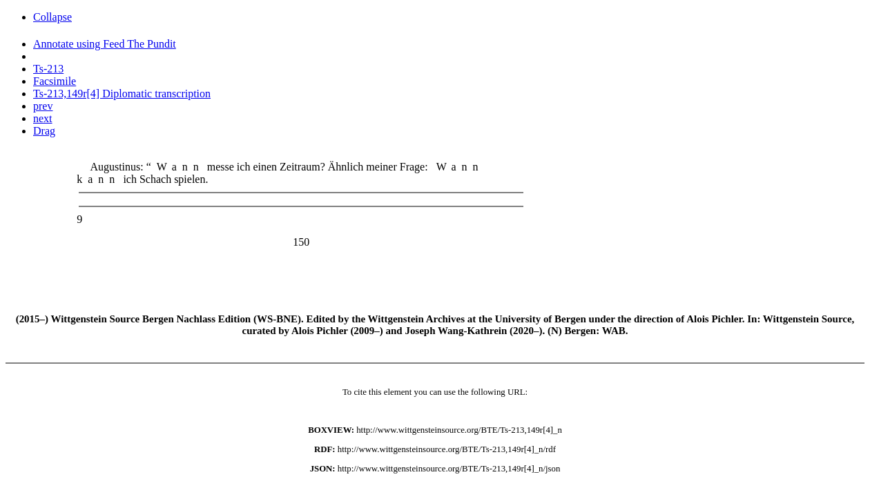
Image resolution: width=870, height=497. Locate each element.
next (42, 118)
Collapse (52, 17)
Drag (44, 131)
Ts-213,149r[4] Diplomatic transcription (122, 93)
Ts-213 (48, 69)
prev (42, 106)
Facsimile (54, 81)
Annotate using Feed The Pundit (104, 44)
